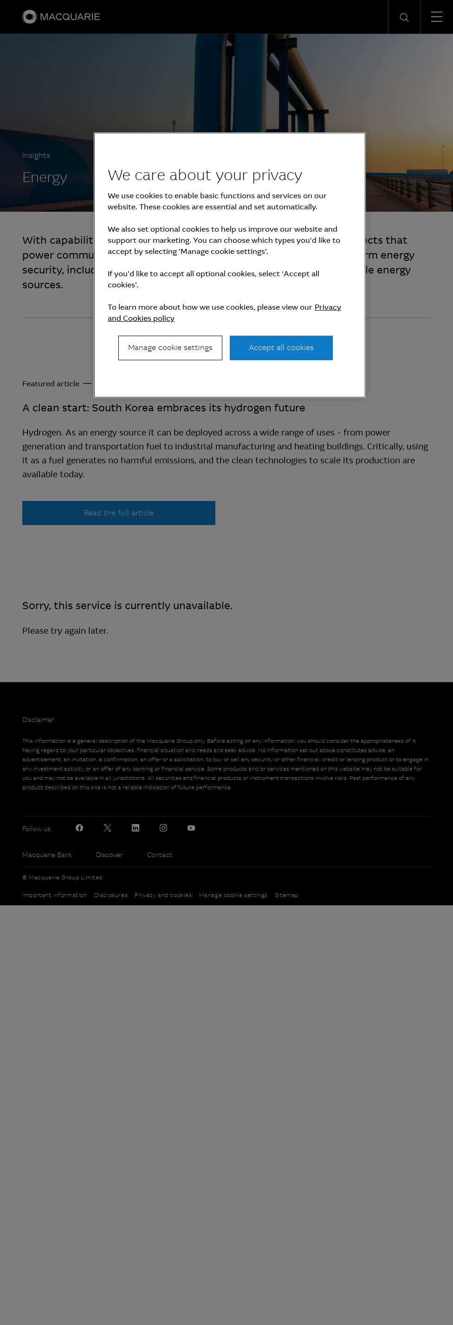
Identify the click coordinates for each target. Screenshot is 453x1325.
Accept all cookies (281, 347)
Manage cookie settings (170, 347)
